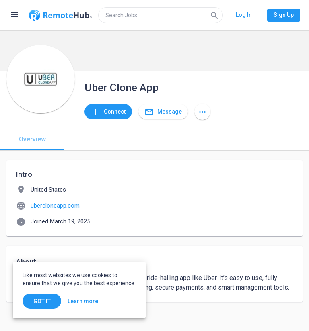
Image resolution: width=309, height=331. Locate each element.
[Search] (214, 15)
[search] (160, 15)
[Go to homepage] (60, 15)
